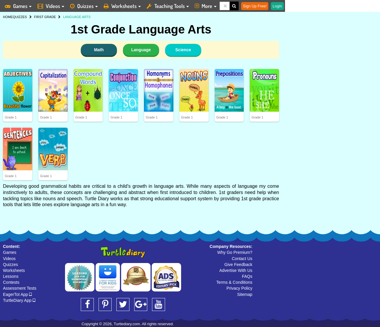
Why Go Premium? (234, 252)
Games (9, 252)
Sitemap (244, 294)
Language (141, 49)
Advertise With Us (235, 270)
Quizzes (10, 264)
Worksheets (14, 270)
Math (99, 49)
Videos (9, 258)
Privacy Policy (239, 288)
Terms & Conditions (234, 282)
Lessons (10, 276)
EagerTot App (17, 294)
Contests (11, 282)
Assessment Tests (20, 288)
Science (183, 49)
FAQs (247, 276)
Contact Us (242, 258)
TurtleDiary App (19, 300)
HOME (8, 17)
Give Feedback (238, 264)
